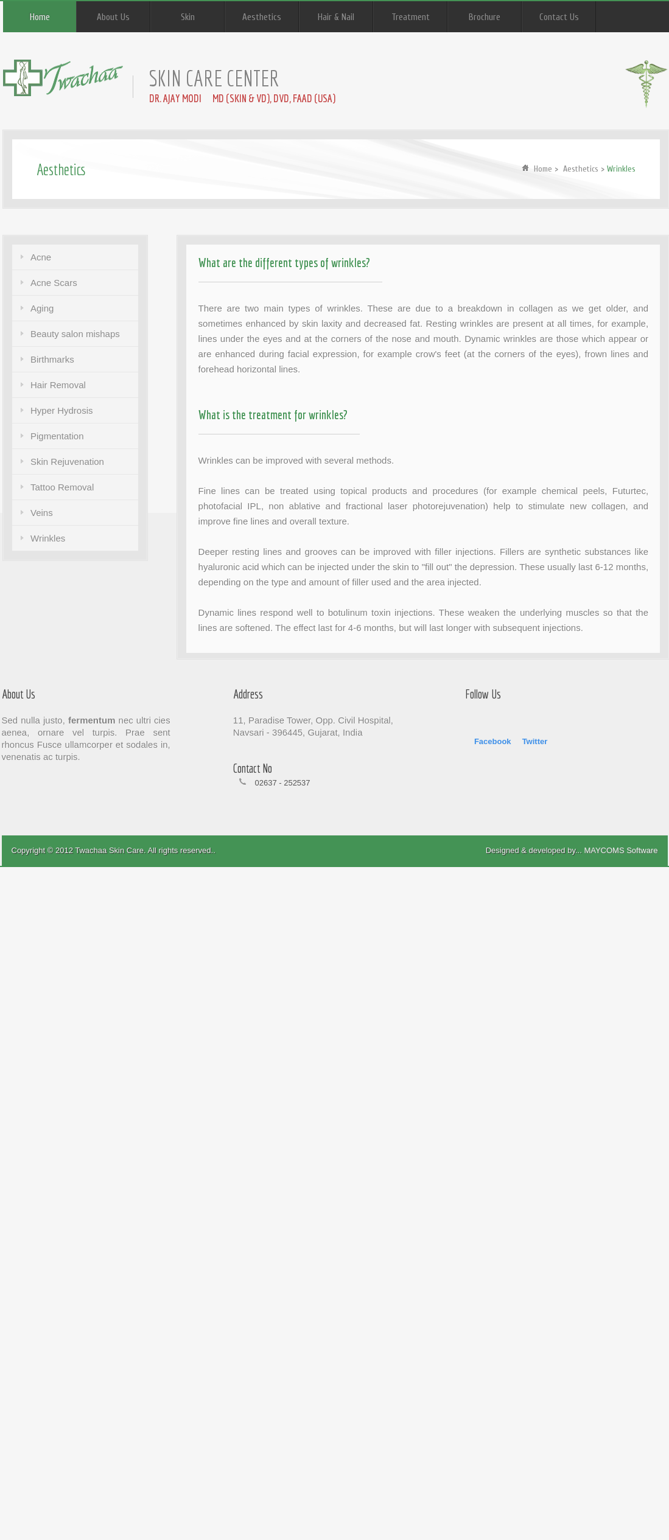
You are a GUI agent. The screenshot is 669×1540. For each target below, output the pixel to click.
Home (40, 17)
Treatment (410, 17)
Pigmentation (57, 436)
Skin (188, 17)
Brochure (484, 17)
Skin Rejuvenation (67, 461)
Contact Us (559, 17)
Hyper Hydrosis (61, 410)
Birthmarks (52, 359)
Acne (40, 257)
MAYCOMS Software (620, 850)
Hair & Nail (336, 17)
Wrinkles (47, 538)
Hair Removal (58, 385)
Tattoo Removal (62, 487)
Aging (42, 308)
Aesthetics (261, 17)
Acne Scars (53, 282)
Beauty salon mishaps (75, 334)
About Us (113, 17)
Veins (41, 512)
